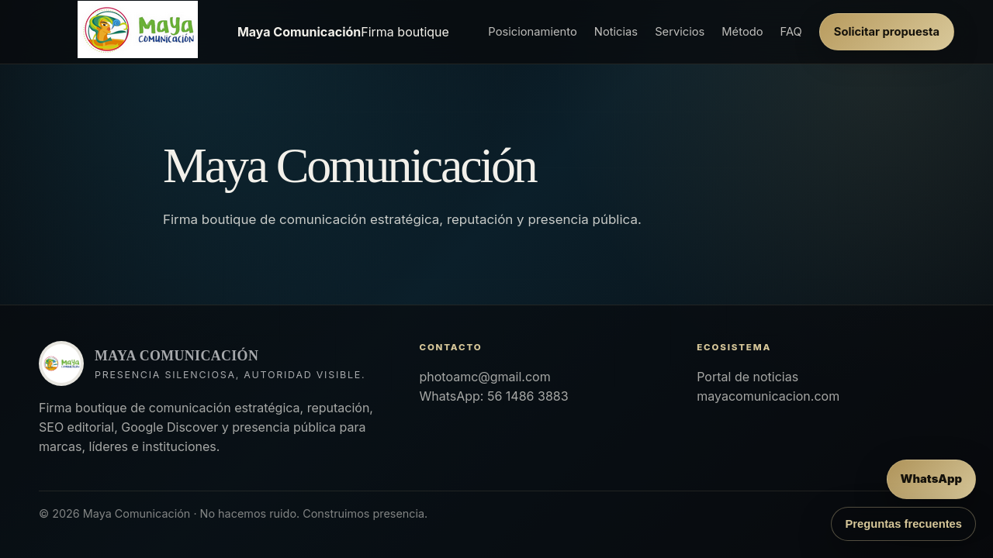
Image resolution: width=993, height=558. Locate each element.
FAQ (791, 32)
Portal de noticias (747, 376)
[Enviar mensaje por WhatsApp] (931, 479)
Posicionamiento (532, 32)
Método (742, 32)
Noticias (616, 32)
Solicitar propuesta (886, 32)
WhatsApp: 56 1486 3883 (493, 396)
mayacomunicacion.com (768, 396)
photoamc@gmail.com (484, 376)
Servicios (679, 32)
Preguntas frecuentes (903, 524)
